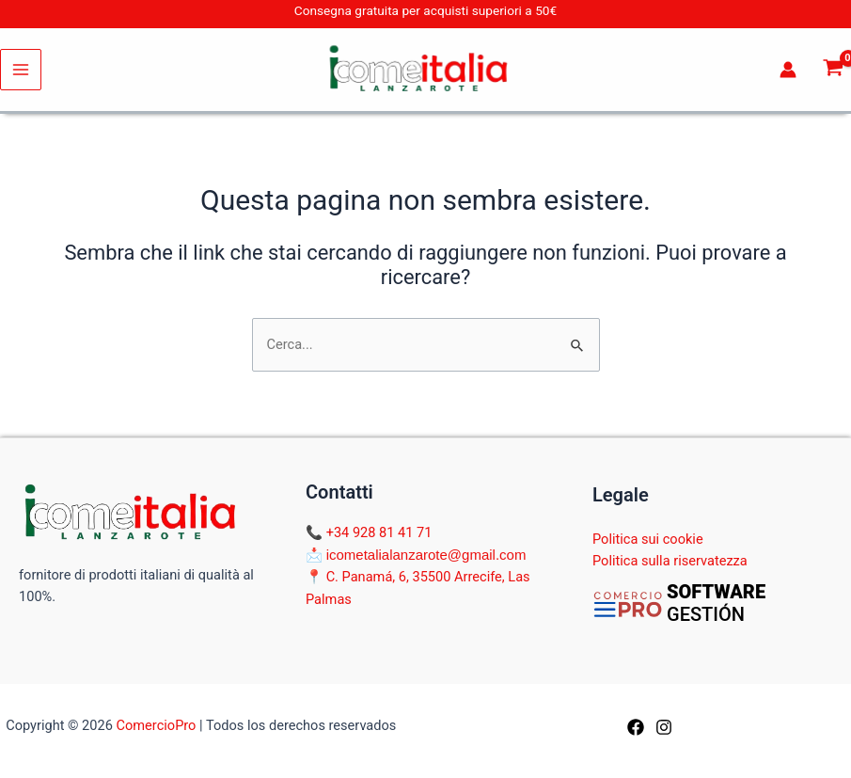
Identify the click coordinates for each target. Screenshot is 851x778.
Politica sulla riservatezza (670, 560)
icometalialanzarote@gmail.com (426, 555)
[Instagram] (663, 727)
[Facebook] (635, 727)
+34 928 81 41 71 (379, 532)
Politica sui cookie (647, 539)
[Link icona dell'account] (788, 69)
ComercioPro (157, 725)
